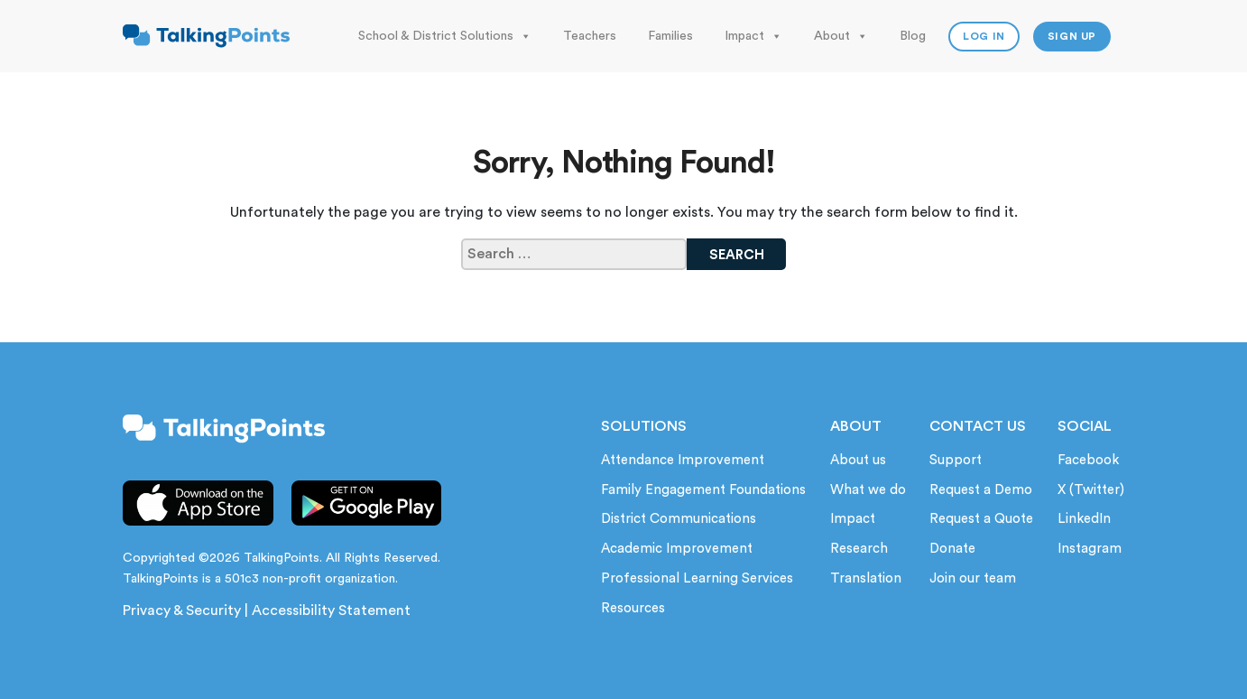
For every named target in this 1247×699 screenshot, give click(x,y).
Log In (984, 36)
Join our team (972, 578)
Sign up (1072, 36)
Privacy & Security (182, 610)
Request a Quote (981, 519)
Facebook (1088, 460)
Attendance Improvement (682, 460)
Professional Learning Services (697, 578)
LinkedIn (1084, 519)
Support (955, 460)
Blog (913, 36)
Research (859, 548)
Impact (753, 36)
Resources (633, 608)
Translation (865, 578)
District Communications (678, 519)
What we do (868, 490)
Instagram (1090, 548)
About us (858, 460)
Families (670, 36)
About (841, 36)
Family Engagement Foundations (703, 490)
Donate (952, 548)
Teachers (589, 36)
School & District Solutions (444, 36)
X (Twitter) (1091, 490)
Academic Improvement (677, 548)
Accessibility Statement (331, 610)
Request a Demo (980, 490)
